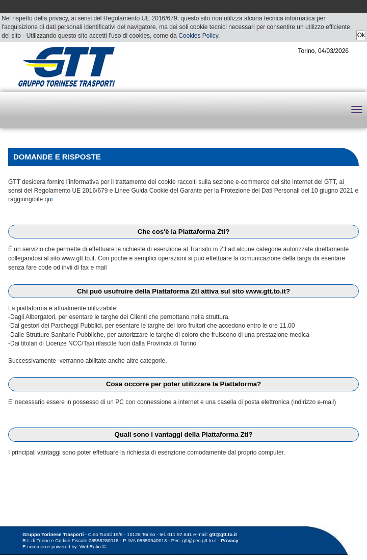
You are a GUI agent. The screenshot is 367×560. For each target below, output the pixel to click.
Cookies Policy (198, 35)
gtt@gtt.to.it (223, 534)
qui (48, 199)
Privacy (229, 540)
